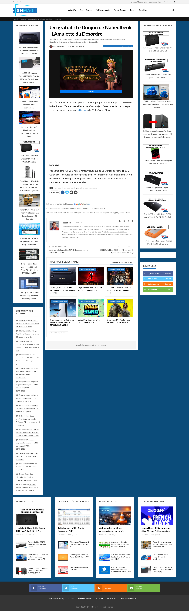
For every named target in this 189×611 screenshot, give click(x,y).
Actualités (71, 10)
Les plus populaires (27, 25)
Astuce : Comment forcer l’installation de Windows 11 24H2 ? (120, 557)
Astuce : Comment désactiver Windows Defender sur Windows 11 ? (121, 570)
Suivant (64, 333)
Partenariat (111, 598)
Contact (22, 2)
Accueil (15, 2)
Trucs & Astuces (120, 10)
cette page (82, 110)
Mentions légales (85, 598)
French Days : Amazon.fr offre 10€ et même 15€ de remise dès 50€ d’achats (29, 214)
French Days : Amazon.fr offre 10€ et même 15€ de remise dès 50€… (162, 544)
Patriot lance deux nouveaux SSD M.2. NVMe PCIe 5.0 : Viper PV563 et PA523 (29, 268)
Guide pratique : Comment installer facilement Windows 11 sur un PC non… (38, 558)
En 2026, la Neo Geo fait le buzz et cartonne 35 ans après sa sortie (27, 323)
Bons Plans (144, 10)
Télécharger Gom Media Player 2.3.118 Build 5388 (79, 556)
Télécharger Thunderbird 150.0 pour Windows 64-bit (79, 544)
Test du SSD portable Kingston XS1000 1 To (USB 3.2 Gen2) (157, 189)
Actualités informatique (110, 46)
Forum (133, 10)
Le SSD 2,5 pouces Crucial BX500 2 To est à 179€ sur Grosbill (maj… (163, 569)
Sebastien (22, 320)
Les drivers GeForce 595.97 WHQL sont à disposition (27, 456)
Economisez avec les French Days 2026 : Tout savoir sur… (162, 557)
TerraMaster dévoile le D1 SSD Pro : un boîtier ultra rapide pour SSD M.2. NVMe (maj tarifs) (29, 185)
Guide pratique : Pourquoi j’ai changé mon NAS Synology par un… (37, 570)
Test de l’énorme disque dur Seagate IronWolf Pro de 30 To (157, 162)
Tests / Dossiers (85, 10)
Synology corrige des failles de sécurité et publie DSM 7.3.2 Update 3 (27, 488)
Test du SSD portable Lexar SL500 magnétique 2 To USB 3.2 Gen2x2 (157, 215)
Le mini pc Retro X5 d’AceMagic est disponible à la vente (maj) (29, 131)
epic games (58, 188)
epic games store (69, 188)
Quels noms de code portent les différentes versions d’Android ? (120, 544)
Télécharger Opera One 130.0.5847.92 (79, 568)
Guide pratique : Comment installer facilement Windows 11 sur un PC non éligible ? (158, 104)
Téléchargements (102, 10)
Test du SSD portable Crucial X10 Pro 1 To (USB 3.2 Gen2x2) (158, 49)
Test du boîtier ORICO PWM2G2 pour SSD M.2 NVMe (158, 76)
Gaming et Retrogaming (125, 46)
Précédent (54, 333)
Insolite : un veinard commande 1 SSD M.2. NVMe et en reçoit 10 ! (27, 398)
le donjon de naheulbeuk (90, 188)
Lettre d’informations (128, 598)
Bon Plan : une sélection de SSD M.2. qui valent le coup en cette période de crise (27, 432)
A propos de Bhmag (56, 598)
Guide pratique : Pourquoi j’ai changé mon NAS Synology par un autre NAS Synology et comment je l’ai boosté (157, 134)
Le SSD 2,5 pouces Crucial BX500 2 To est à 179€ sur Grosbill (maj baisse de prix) (29, 77)
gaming (78, 188)
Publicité (99, 598)
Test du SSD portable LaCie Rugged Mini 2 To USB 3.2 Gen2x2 (158, 242)
